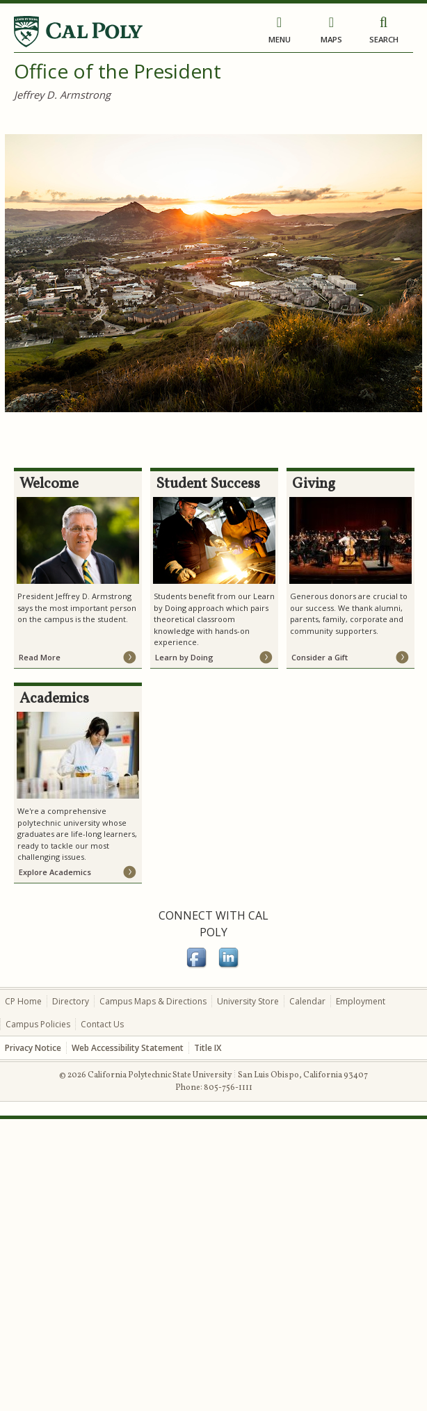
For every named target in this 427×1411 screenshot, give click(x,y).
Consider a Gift (319, 657)
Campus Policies (38, 1024)
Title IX (207, 1048)
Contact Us (102, 1024)
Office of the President (117, 71)
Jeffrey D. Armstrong (62, 94)
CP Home (23, 1001)
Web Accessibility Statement (128, 1048)
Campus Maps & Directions (153, 1001)
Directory (70, 1001)
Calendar (307, 1001)
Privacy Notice (33, 1048)
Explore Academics (55, 872)
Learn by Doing (184, 657)
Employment (360, 1001)
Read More (40, 657)
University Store (248, 1001)
